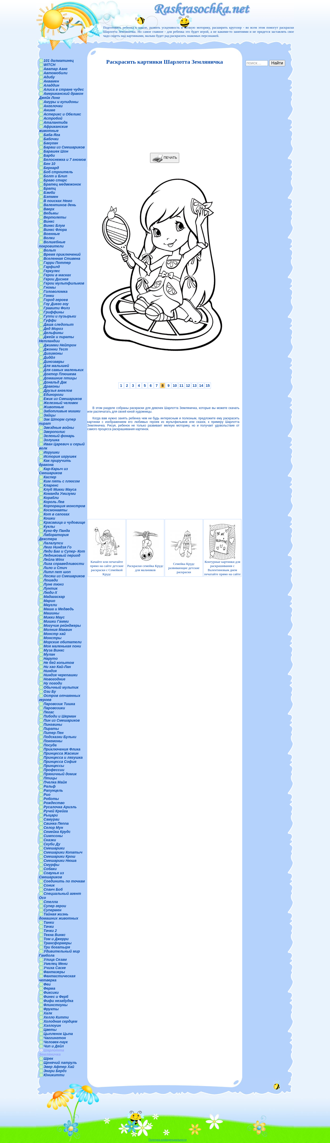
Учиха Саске (55, 968)
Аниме (49, 110)
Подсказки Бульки (60, 737)
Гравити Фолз (57, 308)
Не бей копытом (59, 663)
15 (208, 385)
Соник (49, 885)
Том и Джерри (56, 939)
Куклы (49, 526)
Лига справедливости (64, 564)
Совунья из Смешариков (51, 875)
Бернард (51, 168)
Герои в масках (57, 275)
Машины (51, 613)
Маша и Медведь (59, 609)
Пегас (49, 712)
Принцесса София (60, 762)
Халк (48, 1013)
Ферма (49, 988)
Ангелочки (53, 106)
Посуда (50, 745)
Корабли (51, 498)
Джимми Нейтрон (60, 345)
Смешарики (54, 848)
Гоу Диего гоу (56, 304)
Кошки (49, 518)
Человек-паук (56, 1042)
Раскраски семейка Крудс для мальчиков (145, 550)
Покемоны (53, 741)
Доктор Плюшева (60, 374)
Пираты (51, 729)
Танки (49, 922)
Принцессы (54, 766)
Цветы (50, 1030)
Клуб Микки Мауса (60, 489)
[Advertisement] (163, 109)
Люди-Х (50, 592)
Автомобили (56, 73)
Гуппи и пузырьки (60, 316)
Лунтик (50, 588)
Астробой (53, 118)
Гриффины (54, 312)
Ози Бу (50, 691)
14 (201, 385)
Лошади (51, 580)
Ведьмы (51, 213)
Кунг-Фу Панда (57, 531)
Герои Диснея (56, 279)
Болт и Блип (55, 176)
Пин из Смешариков (62, 720)
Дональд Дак (55, 382)
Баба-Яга (52, 135)
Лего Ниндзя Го (57, 547)
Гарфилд (52, 267)
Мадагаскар (54, 597)
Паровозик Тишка (59, 704)
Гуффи (50, 320)
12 (188, 385)
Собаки (50, 869)
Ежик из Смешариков (63, 399)
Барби (49, 155)
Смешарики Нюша (60, 860)
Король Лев (54, 502)
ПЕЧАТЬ (164, 158)
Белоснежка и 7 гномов (65, 159)
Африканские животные (53, 128)
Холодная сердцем (60, 1021)
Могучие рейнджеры (62, 625)
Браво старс (55, 180)
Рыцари (51, 815)
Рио (47, 794)
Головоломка (56, 291)
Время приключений (62, 254)
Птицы (50, 778)
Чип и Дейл (54, 1046)
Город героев (56, 300)
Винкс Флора (55, 230)
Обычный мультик (61, 687)
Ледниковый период (62, 555)
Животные (54, 407)
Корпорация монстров (64, 506)
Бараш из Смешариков (64, 147)
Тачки (49, 926)
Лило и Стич (55, 568)
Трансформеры (58, 943)
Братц (50, 188)
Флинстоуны (56, 1005)
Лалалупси (53, 543)
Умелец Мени (56, 964)
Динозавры (54, 362)
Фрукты (51, 1009)
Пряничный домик (60, 774)
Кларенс (51, 485)
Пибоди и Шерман (60, 716)
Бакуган (51, 143)
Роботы (51, 799)
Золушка (51, 440)
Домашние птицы (60, 378)
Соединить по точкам (64, 881)
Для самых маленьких (64, 370)
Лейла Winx (54, 559)
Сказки (50, 840)
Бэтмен (51, 197)
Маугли (50, 605)
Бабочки (51, 139)
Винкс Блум (54, 225)
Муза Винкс (54, 650)
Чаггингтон (55, 1038)
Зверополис (54, 432)
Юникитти (54, 1075)
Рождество (54, 803)
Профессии (54, 770)
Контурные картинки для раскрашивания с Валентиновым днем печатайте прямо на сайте (222, 550)
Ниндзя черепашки (61, 675)
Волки (49, 238)
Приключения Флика (62, 749)
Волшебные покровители (52, 244)
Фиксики (51, 992)
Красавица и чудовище (64, 522)
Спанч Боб (53, 889)
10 (175, 385)
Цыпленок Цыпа (58, 1034)
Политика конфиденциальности (167, 1139)
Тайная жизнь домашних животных (58, 916)
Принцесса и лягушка (63, 757)
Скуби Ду (52, 844)
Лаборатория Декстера (54, 537)
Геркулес (52, 271)
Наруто (51, 658)
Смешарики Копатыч (63, 852)
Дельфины (53, 333)
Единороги (53, 395)
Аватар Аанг (56, 69)
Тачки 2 (50, 931)
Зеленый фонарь (59, 436)
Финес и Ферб (56, 997)
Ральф (50, 786)
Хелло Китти (56, 1017)
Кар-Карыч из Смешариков (53, 471)
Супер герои (55, 906)
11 (181, 385)
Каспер (50, 477)
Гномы (50, 287)
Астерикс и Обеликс (62, 114)
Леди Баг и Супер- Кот (64, 551)
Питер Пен (53, 733)
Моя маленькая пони (62, 646)
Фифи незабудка (58, 1001)
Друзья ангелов (58, 390)
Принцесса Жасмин (61, 753)
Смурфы (51, 865)
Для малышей (56, 366)
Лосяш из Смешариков (64, 576)
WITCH (49, 65)
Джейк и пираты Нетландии (56, 339)
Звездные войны (59, 428)
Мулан (49, 654)
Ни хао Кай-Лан (57, 667)
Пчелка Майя (55, 782)
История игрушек (60, 456)
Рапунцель (53, 790)
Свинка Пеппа (56, 823)
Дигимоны (53, 353)
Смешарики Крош (59, 856)
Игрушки (52, 452)
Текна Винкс (54, 935)
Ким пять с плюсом (62, 481)
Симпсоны (53, 836)
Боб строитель (58, 172)
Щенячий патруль (60, 1063)
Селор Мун (53, 827)
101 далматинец (59, 61)
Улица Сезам (55, 959)
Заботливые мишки (62, 411)
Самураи (51, 819)
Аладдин (51, 85)
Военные (52, 234)
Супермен (52, 910)
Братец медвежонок (62, 184)
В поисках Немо (58, 201)
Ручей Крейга (56, 811)
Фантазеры (54, 972)
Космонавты (55, 510)
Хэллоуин (52, 1025)
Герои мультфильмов (64, 283)
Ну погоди (53, 683)
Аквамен (51, 81)
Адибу (49, 77)
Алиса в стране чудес (64, 89)
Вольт (50, 250)
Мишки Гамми (56, 621)
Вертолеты (55, 217)
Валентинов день (60, 205)
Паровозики (54, 708)
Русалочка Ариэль (60, 807)
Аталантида (56, 122)
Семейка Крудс (57, 832)
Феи (47, 984)
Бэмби (49, 192)
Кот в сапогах (57, 514)
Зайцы (49, 415)
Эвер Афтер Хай (59, 1067)
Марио (49, 601)
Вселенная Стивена (62, 258)
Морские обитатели (62, 642)
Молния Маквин (58, 630)
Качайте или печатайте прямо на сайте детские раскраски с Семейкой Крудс (106, 550)
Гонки (49, 296)
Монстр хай (54, 634)
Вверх (49, 209)
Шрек (48, 1058)
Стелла (51, 902)
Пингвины (53, 724)
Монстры (52, 638)
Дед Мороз (53, 329)
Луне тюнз (54, 584)
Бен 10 (49, 164)
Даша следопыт (58, 324)
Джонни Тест (56, 349)
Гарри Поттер (57, 263)
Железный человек (61, 403)
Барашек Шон (56, 151)
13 (195, 385)
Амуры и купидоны (61, 102)
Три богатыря (57, 947)
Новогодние (54, 679)
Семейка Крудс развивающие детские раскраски (184, 550)
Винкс (49, 221)
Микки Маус (54, 617)
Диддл (49, 357)
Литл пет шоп (57, 572)
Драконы (52, 386)
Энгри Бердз (55, 1071)
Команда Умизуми (60, 493)
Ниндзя (50, 671)
